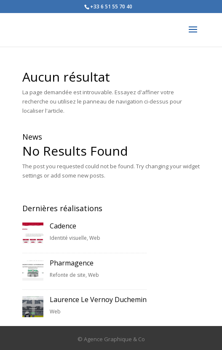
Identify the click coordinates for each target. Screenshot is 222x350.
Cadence (63, 226)
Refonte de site (68, 274)
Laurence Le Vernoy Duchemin (98, 299)
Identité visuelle (68, 237)
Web (94, 237)
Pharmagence (72, 263)
